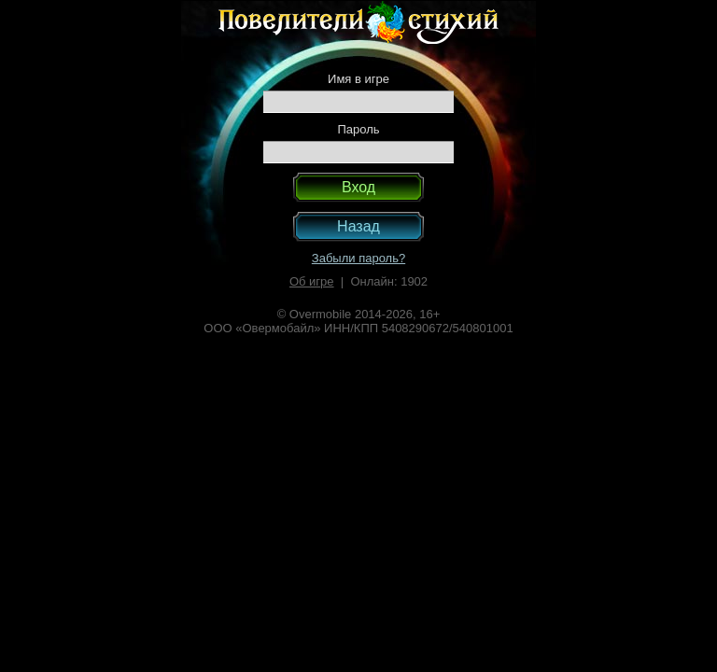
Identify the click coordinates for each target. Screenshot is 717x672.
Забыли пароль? (358, 258)
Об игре (311, 281)
